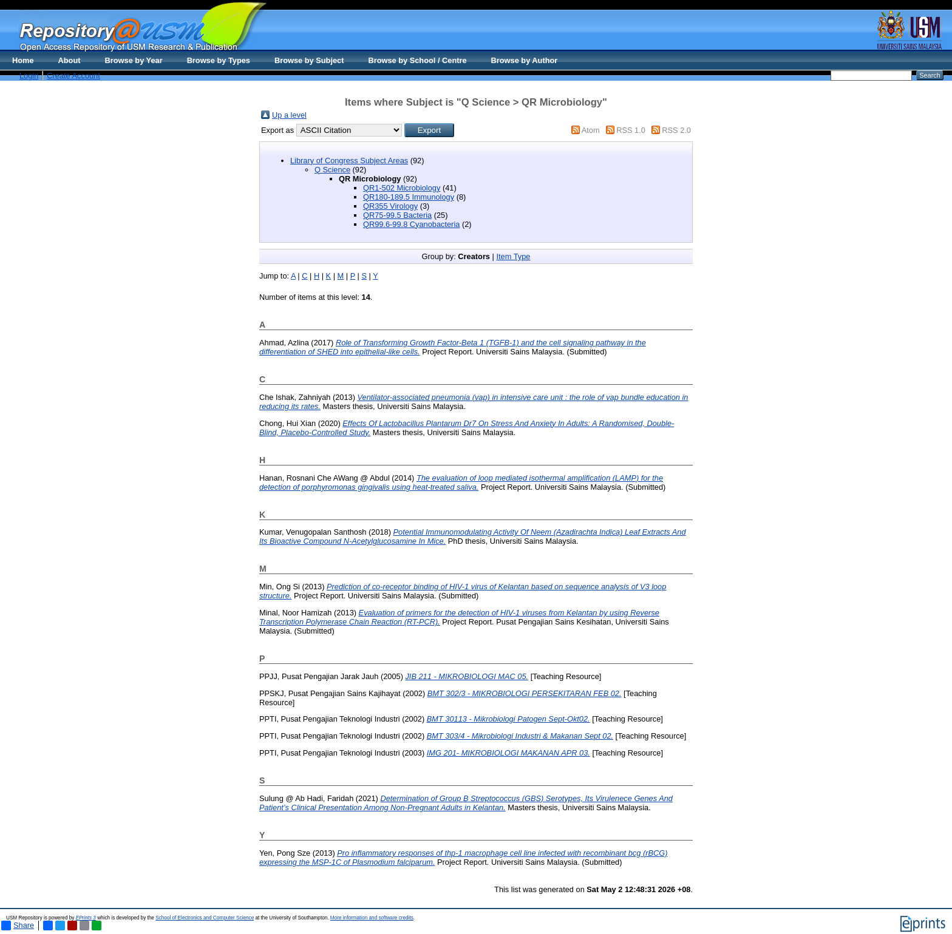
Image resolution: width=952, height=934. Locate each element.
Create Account (73, 75)
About (69, 60)
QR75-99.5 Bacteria (397, 215)
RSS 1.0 (630, 130)
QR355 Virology (390, 206)
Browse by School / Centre (417, 60)
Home (23, 60)
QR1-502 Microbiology (401, 187)
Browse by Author (524, 60)
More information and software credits (371, 918)
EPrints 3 (86, 918)
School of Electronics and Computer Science (204, 918)
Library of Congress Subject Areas (349, 160)
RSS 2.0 (676, 130)
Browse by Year (134, 60)
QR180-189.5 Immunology (408, 196)
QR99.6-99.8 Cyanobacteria (411, 224)
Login (28, 75)
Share (17, 925)
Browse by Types (218, 60)
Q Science (332, 169)
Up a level (289, 115)
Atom (591, 130)
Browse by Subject (309, 60)
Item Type (513, 256)
